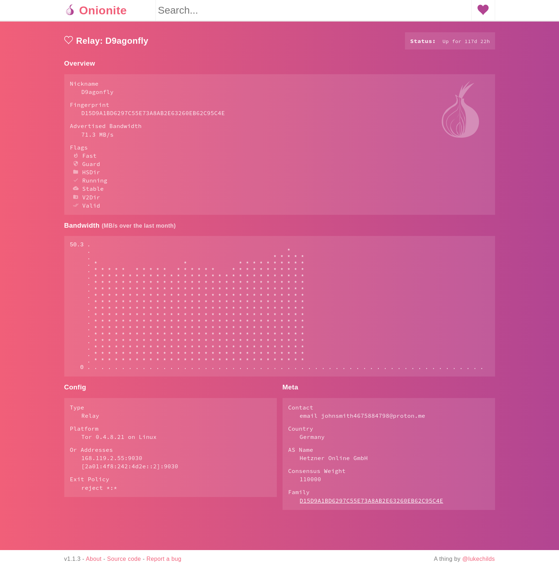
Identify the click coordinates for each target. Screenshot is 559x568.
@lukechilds (478, 559)
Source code (124, 559)
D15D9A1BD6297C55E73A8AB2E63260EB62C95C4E (371, 529)
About (94, 559)
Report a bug (163, 559)
